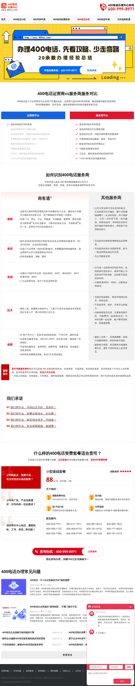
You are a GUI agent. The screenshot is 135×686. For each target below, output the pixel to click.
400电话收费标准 (61, 19)
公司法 (78, 670)
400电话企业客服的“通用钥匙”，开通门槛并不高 (53, 606)
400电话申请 (103, 19)
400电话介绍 (19, 19)
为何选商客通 (123, 19)
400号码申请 (39, 19)
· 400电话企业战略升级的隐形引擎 (17, 632)
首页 (3, 19)
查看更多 (67, 654)
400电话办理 (83, 19)
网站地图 (54, 670)
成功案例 (29, 670)
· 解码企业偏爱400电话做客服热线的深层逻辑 (23, 638)
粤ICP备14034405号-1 (56, 678)
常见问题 (17, 670)
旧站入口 (66, 670)
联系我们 (42, 670)
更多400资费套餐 (99, 459)
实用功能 (5, 670)
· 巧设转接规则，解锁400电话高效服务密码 (22, 644)
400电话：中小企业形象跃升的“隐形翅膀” (50, 580)
